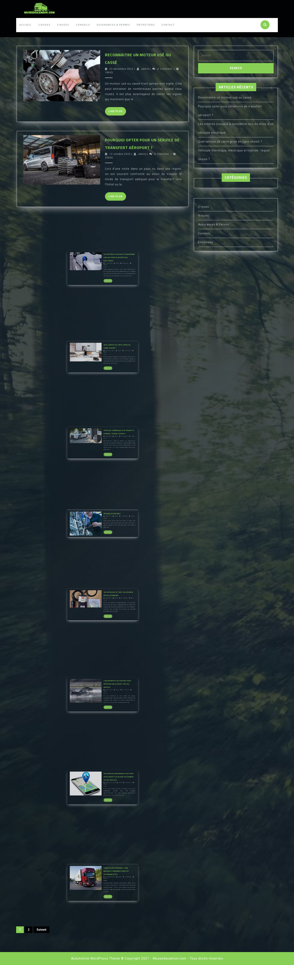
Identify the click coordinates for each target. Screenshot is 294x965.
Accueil (25, 24)
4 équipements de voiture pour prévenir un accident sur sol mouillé (106, 703)
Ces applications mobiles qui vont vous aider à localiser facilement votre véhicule (106, 795)
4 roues (63, 24)
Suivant (41, 929)
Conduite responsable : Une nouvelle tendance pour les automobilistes (106, 891)
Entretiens (146, 24)
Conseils (83, 24)
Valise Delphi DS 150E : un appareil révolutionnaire (106, 613)
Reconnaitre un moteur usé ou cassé (225, 97)
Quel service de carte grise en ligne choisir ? (230, 141)
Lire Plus (106, 119)
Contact (168, 24)
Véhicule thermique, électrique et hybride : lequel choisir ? (107, 451)
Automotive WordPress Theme (95, 958)
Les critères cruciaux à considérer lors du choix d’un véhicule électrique (107, 276)
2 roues (44, 24)
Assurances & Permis (113, 24)
